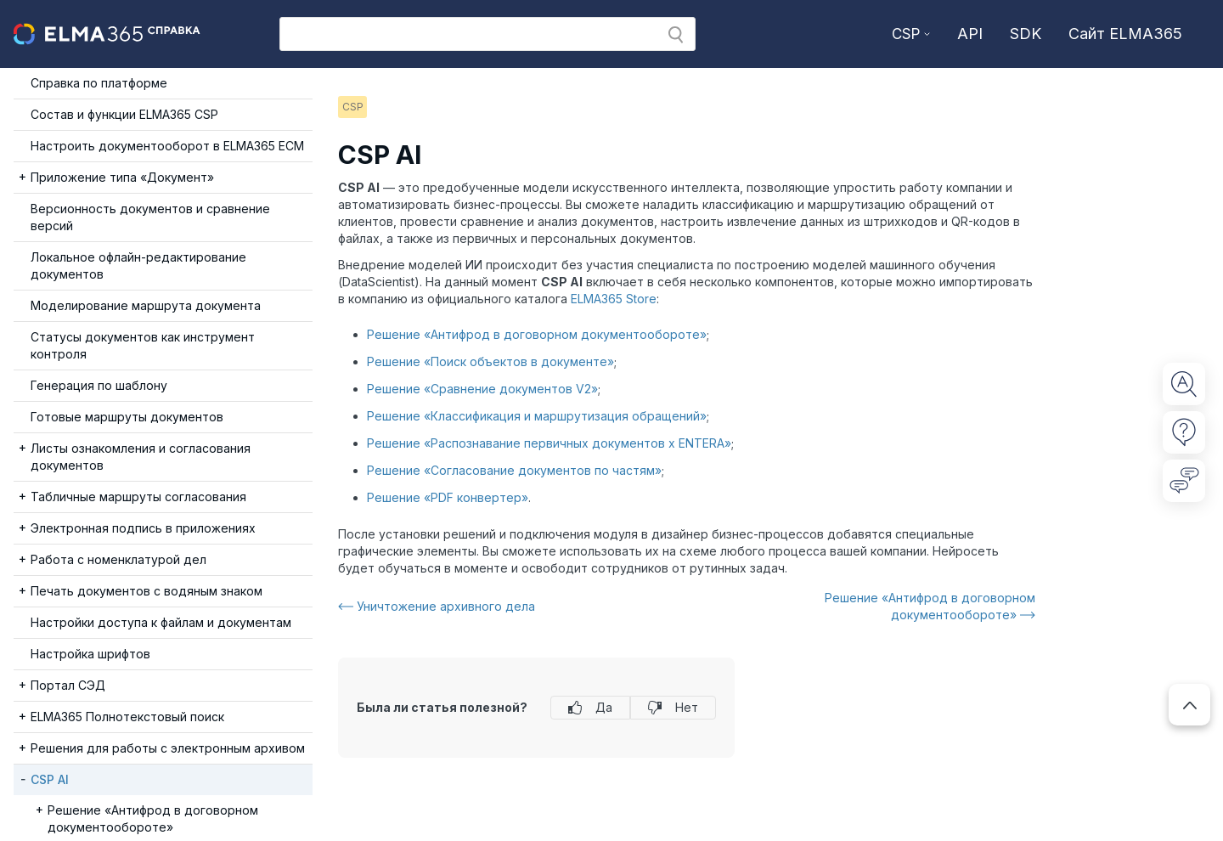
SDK (1025, 33)
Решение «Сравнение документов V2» (482, 388)
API (970, 33)
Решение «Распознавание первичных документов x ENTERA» (549, 443)
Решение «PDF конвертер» (447, 497)
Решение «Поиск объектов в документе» (490, 361)
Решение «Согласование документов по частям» (514, 470)
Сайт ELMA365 (1125, 33)
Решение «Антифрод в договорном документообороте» (537, 334)
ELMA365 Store (614, 298)
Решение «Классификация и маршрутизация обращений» (537, 416)
